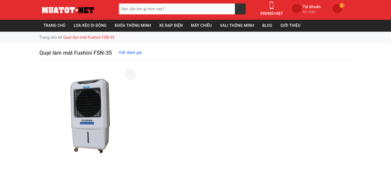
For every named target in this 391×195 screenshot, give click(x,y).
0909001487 (271, 13)
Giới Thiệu (290, 25)
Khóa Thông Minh (133, 25)
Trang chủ (54, 25)
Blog (267, 25)
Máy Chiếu (201, 25)
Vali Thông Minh (237, 25)
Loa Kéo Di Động (90, 25)
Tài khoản (311, 6)
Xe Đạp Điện (171, 25)
